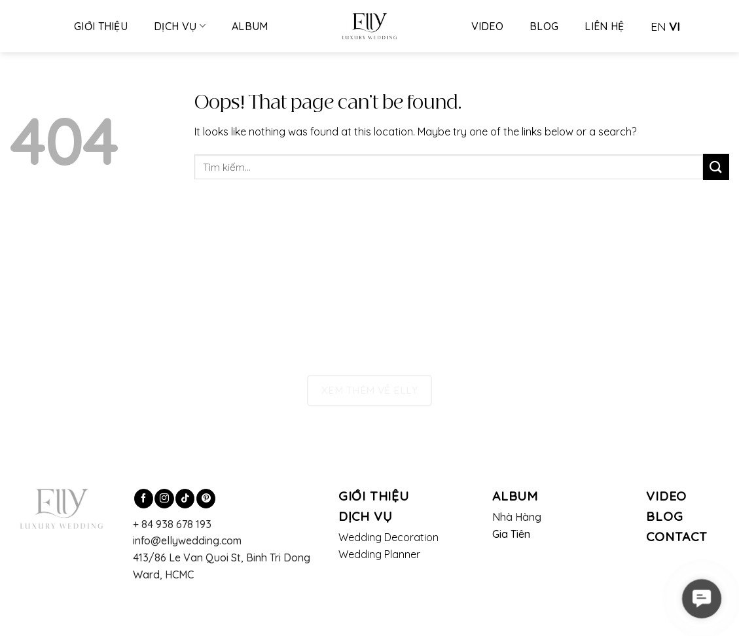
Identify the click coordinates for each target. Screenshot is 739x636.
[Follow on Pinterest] (205, 498)
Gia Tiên (511, 533)
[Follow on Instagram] (163, 498)
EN (658, 26)
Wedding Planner (379, 554)
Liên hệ (604, 26)
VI (674, 26)
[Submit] (716, 166)
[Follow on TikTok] (184, 498)
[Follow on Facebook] (143, 498)
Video (487, 26)
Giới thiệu (101, 26)
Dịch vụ (180, 26)
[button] (701, 598)
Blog (544, 26)
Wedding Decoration (388, 537)
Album (250, 26)
